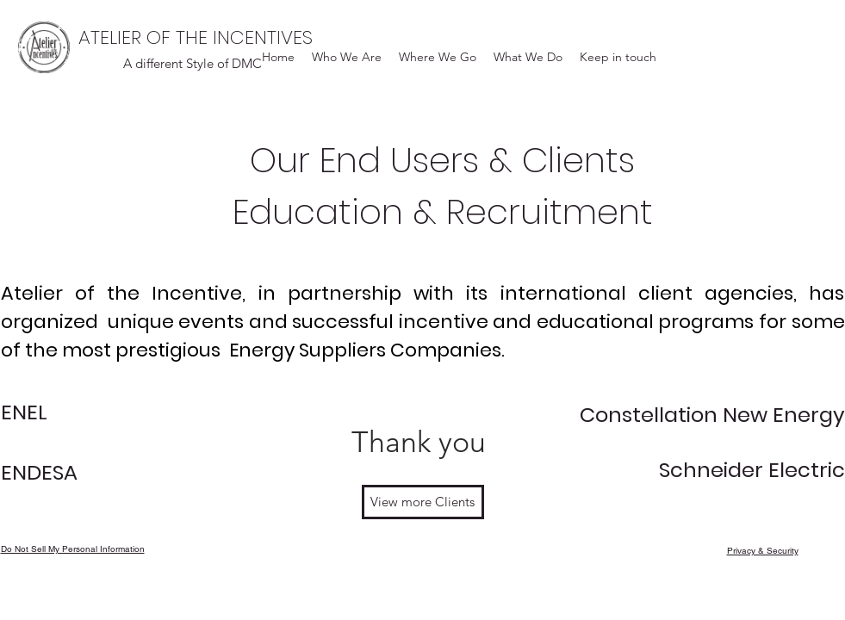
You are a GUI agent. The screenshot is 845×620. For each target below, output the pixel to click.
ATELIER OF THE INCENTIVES (195, 37)
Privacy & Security (762, 550)
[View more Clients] (423, 502)
